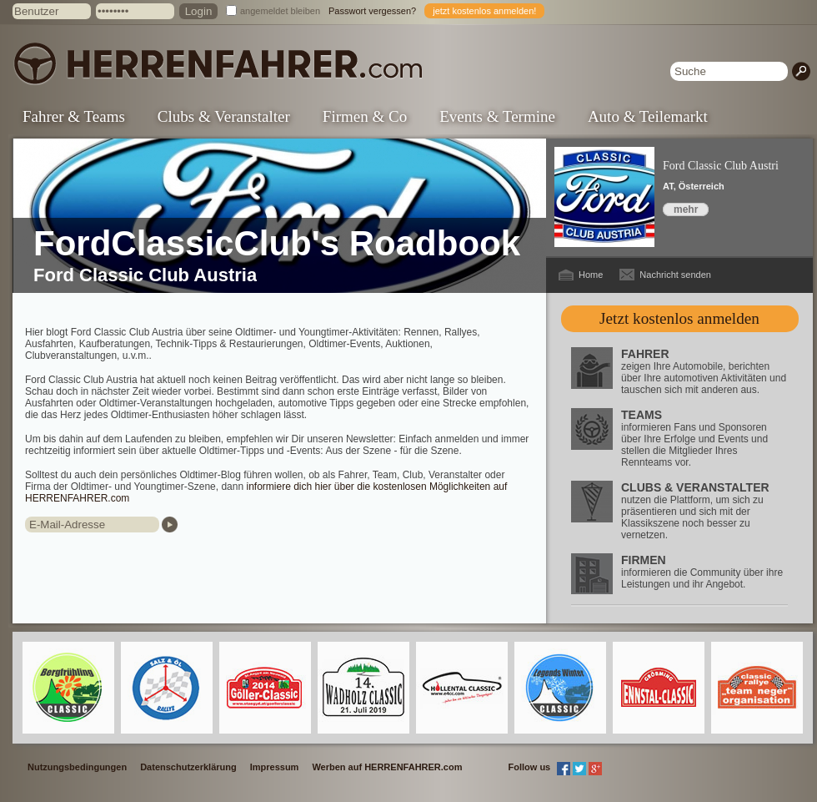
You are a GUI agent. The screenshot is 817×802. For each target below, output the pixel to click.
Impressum (274, 767)
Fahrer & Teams (74, 116)
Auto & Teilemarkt (648, 116)
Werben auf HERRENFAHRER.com (387, 767)
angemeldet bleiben (280, 11)
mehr (686, 209)
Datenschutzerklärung (188, 767)
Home (591, 275)
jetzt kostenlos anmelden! (484, 11)
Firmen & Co (365, 116)
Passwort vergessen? (372, 11)
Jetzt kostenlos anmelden (679, 318)
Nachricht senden (675, 275)
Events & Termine (497, 116)
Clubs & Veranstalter (224, 116)
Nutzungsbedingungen (77, 767)
